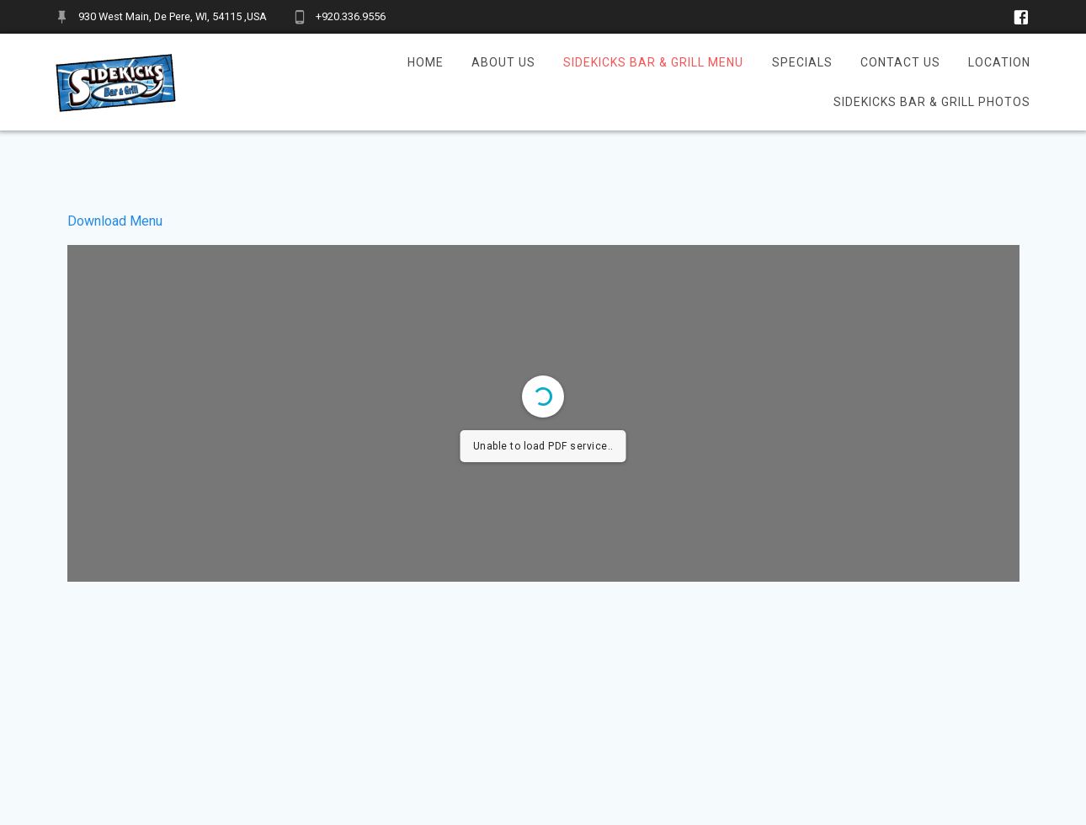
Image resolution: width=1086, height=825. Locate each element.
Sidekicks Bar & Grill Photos (931, 102)
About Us (503, 62)
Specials (802, 62)
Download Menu (114, 221)
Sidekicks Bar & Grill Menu (653, 62)
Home (425, 62)
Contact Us (900, 62)
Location (999, 62)
